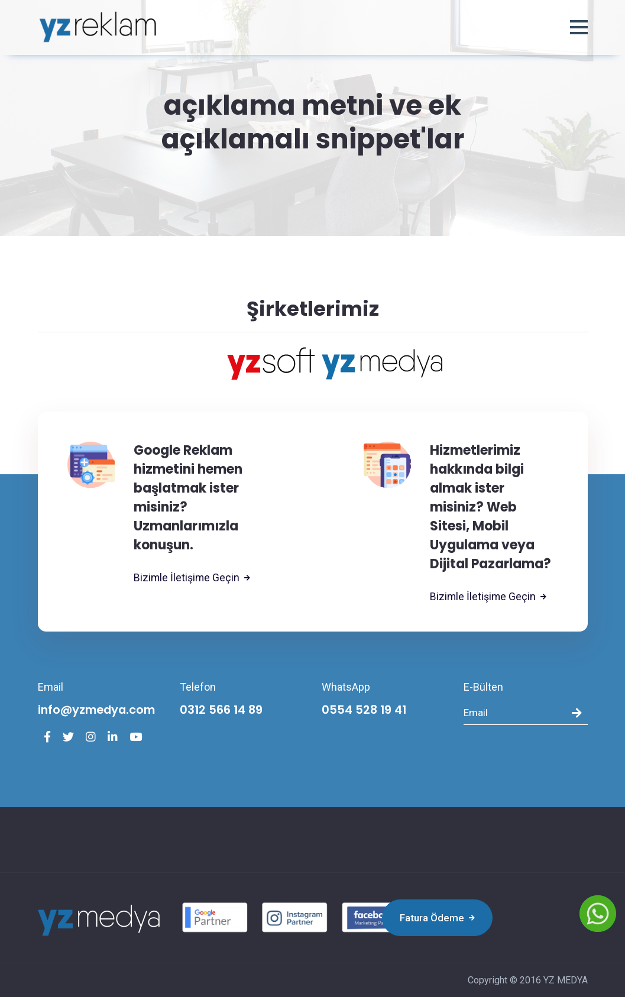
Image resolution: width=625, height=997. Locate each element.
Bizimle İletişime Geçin (192, 577)
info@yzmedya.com (99, 710)
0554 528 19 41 (365, 710)
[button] (579, 28)
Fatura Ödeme (435, 918)
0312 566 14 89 (222, 710)
